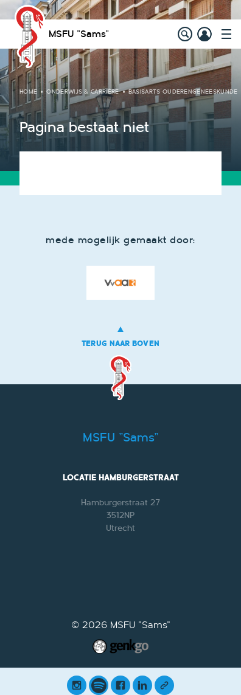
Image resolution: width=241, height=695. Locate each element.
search (185, 34)
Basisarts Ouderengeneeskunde (183, 91)
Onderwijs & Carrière (82, 91)
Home (28, 91)
